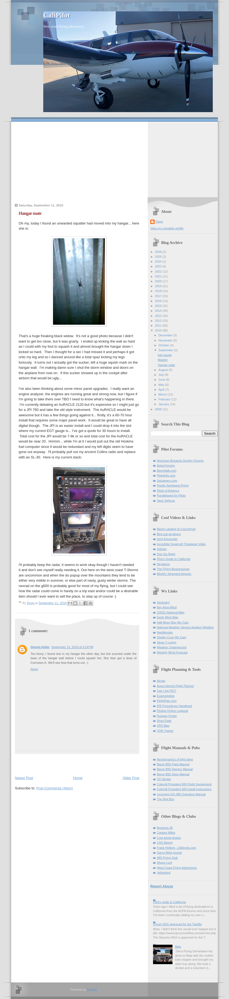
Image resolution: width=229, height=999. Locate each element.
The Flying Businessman (173, 569)
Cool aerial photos (169, 837)
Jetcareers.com (167, 480)
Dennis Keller (40, 647)
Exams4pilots (166, 696)
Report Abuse (161, 886)
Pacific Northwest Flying (173, 485)
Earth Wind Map (167, 617)
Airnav (161, 680)
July (161, 374)
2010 (158, 330)
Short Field (164, 720)
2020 (158, 281)
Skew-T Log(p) (166, 642)
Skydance (163, 564)
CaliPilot (56, 15)
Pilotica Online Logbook (172, 710)
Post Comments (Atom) (54, 788)
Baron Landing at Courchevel (176, 529)
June (162, 379)
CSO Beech (164, 842)
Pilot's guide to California (169, 902)
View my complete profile (167, 228)
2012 (158, 320)
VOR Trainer (165, 730)
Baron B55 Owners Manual (175, 769)
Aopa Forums (166, 465)
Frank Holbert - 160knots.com (176, 847)
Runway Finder (167, 716)
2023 (158, 266)
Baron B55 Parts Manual (173, 764)
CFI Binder (164, 779)
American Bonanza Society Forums (180, 460)
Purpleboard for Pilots (171, 495)
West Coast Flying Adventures (177, 867)
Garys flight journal (169, 852)
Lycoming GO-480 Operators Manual (181, 794)
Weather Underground (171, 647)
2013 (158, 315)
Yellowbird (163, 872)
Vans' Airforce (166, 500)
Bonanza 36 (165, 827)
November (165, 340)
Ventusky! (163, 602)
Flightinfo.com (166, 475)
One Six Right (166, 554)
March (163, 394)
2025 (158, 256)
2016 (158, 301)
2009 (158, 409)
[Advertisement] (114, 159)
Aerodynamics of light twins (175, 759)
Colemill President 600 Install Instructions (184, 789)
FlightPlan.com (167, 700)
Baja (178, 946)
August (163, 369)
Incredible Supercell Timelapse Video (181, 544)
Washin (163, 359)
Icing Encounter (167, 539)
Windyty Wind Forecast (172, 652)
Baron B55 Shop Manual (173, 774)
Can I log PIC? (166, 690)
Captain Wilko (166, 832)
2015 (158, 305)
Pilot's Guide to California (173, 559)
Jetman (162, 549)
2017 (158, 296)
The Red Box (165, 799)
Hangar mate (166, 365)
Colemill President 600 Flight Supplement (184, 784)
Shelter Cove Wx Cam (171, 637)
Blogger (92, 989)
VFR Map (163, 725)
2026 (158, 251)
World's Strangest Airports (174, 573)
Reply (34, 669)
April (161, 389)
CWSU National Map (170, 612)
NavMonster (165, 632)
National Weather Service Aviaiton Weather (185, 627)
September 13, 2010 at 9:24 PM (72, 647)
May (161, 384)
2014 (158, 310)
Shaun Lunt (164, 862)
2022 (158, 271)
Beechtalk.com (166, 470)
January (164, 404)
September (166, 350)
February (164, 399)
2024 (158, 261)
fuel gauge (165, 355)
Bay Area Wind (167, 607)
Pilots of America (168, 490)
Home (78, 778)
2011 (158, 325)
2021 (158, 276)
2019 (158, 286)
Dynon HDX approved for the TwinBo (177, 924)
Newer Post (24, 778)
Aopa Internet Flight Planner (175, 686)
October (164, 345)
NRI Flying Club (167, 857)
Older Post (131, 778)
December (165, 335)
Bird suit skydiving (169, 534)
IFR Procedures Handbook (174, 706)
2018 (158, 291)
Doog (159, 221)
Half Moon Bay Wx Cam (173, 622)
